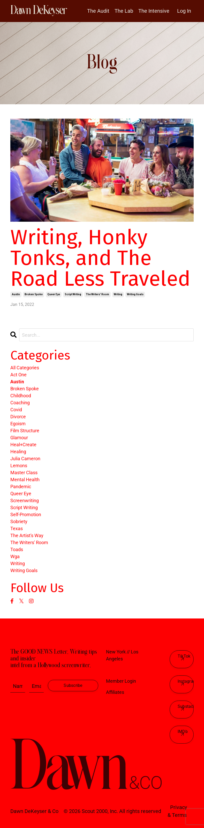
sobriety (18, 521)
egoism (18, 423)
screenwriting (24, 500)
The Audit (98, 11)
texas (16, 528)
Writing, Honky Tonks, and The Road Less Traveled (100, 258)
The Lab (124, 11)
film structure (24, 430)
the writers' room (97, 294)
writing (118, 294)
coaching (20, 402)
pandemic (20, 486)
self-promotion (25, 514)
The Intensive (153, 11)
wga (15, 556)
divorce (18, 416)
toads (16, 549)
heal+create (23, 444)
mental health (25, 479)
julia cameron (25, 458)
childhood (20, 395)
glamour (19, 437)
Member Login (121, 681)
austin (16, 294)
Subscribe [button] (73, 685)
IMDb (183, 731)
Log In (184, 11)
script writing (73, 294)
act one (18, 374)
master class (23, 472)
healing (18, 451)
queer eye (53, 294)
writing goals (135, 294)
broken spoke (34, 294)
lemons (18, 465)
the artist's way (26, 535)
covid (16, 409)
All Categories (24, 367)
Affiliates (115, 692)
